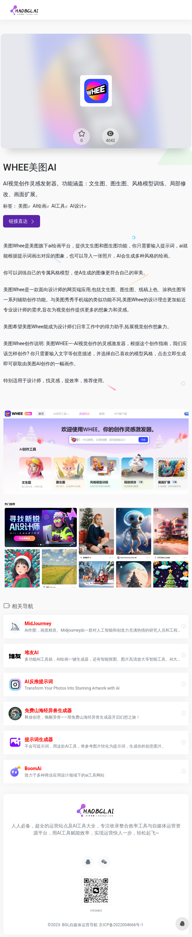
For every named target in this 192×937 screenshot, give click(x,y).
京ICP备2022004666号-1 (121, 925)
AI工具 (58, 206)
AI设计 (77, 206)
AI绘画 (39, 206)
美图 (23, 206)
